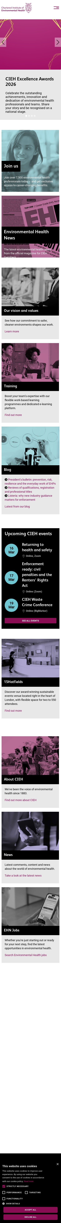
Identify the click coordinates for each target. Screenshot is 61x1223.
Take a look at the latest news (23, 875)
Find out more (13, 415)
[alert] (30, 1192)
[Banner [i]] (26, 115)
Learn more (12, 331)
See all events (30, 620)
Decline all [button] (30, 1217)
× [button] (57, 1164)
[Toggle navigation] (56, 8)
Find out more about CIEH (21, 800)
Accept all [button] (30, 1210)
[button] (23, 1204)
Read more (28, 1181)
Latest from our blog (17, 506)
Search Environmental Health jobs (26, 955)
